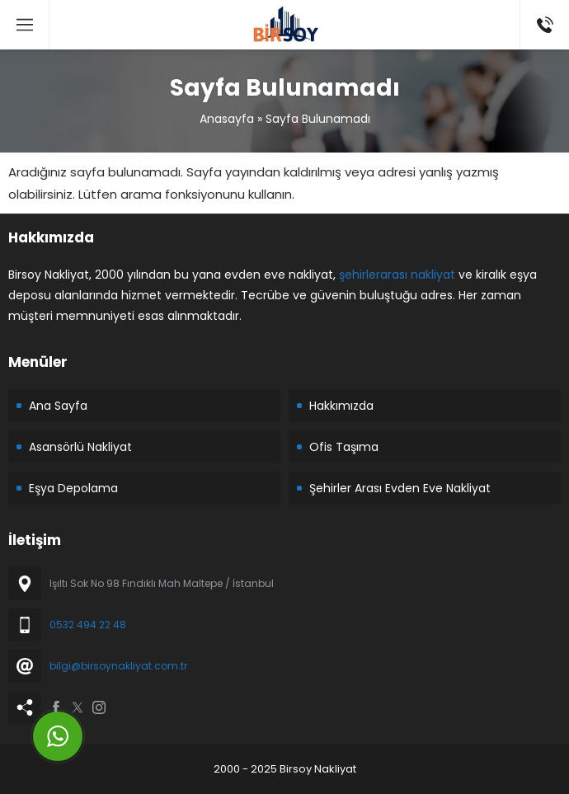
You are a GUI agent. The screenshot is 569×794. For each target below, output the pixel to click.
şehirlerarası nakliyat (397, 274)
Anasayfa (227, 118)
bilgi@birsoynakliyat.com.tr (118, 666)
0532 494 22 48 (87, 625)
